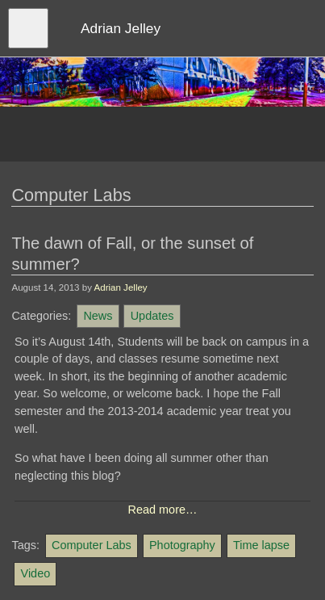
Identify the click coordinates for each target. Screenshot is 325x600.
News (97, 315)
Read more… (163, 509)
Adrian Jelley (121, 287)
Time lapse (261, 545)
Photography (182, 545)
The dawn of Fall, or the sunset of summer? (132, 253)
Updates (152, 315)
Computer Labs (91, 545)
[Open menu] (28, 28)
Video (36, 573)
